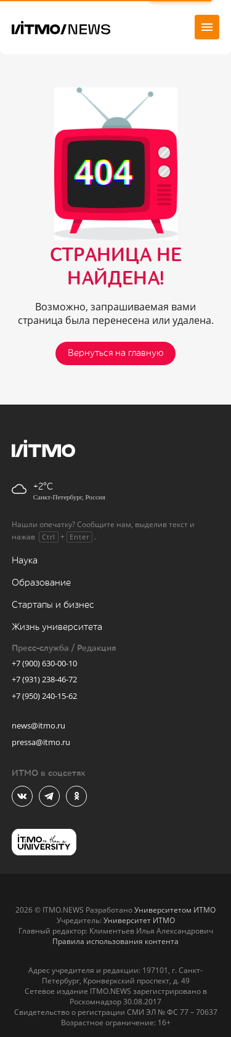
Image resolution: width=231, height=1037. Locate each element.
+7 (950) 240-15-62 (44, 695)
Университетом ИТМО (175, 910)
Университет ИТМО (139, 920)
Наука (25, 561)
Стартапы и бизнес (53, 605)
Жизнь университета (57, 627)
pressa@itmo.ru (41, 742)
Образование (41, 583)
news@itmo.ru (38, 725)
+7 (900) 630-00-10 (44, 663)
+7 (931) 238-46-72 (44, 679)
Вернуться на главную (115, 353)
